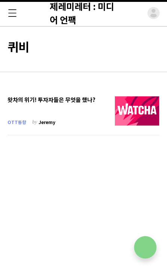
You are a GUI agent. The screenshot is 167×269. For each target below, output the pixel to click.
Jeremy (47, 122)
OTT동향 (16, 122)
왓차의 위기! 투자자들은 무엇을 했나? (51, 99)
